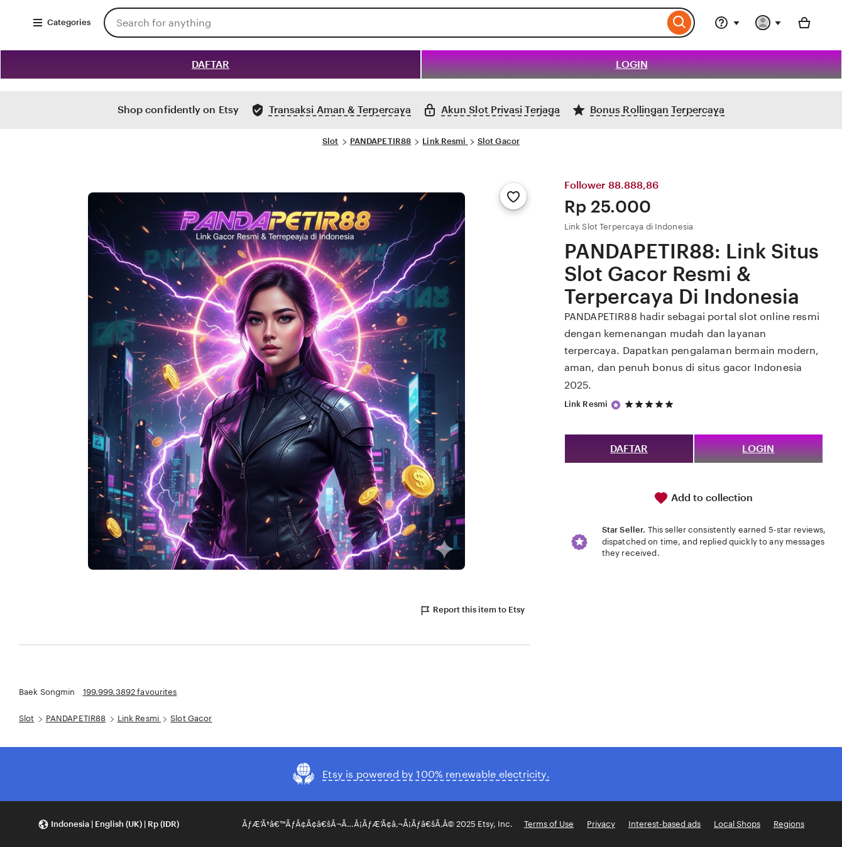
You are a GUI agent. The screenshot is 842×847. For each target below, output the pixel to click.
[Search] (679, 23)
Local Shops (737, 824)
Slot (330, 141)
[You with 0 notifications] (768, 23)
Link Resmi (444, 141)
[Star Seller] (615, 405)
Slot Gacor (499, 141)
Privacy (601, 824)
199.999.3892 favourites (130, 692)
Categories (61, 22)
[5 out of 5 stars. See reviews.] (651, 404)
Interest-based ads (664, 824)
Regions (789, 824)
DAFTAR (210, 64)
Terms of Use (549, 824)
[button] (108, 824)
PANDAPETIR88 (381, 141)
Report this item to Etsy (472, 610)
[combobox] (384, 23)
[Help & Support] (727, 23)
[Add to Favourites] (513, 196)
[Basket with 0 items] (804, 23)
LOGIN (632, 64)
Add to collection (703, 498)
